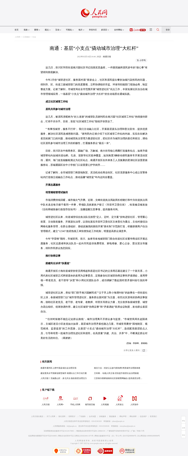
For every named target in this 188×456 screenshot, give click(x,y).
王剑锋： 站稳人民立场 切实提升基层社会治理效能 (116, 373)
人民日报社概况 (37, 416)
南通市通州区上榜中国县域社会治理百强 (58, 368)
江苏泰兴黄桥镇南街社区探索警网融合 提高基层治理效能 (119, 378)
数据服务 (112, 416)
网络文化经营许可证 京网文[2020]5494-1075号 (76, 436)
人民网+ (60, 400)
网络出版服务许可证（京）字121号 (108, 436)
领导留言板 (90, 400)
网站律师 (133, 416)
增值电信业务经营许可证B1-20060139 (90, 431)
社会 (34, 37)
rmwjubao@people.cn (127, 426)
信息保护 (143, 416)
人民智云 (119, 400)
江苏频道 (26, 37)
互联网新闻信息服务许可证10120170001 (59, 431)
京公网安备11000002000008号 (148, 436)
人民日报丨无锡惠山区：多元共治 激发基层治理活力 (64, 378)
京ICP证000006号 (129, 436)
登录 (168, 30)
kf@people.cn (72, 426)
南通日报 (107, 57)
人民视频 (104, 400)
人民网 (17, 37)
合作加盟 (92, 416)
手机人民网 (75, 400)
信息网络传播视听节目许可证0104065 (42, 436)
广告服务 (82, 416)
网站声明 (122, 416)
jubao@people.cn (118, 421)
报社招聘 (61, 416)
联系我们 (153, 416)
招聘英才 (72, 416)
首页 (17, 30)
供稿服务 (102, 416)
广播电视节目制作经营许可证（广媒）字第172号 (125, 431)
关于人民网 (51, 416)
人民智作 (134, 400)
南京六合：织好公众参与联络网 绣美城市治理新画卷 (117, 368)
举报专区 (93, 30)
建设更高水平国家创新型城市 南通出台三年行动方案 (64, 373)
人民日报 (45, 400)
